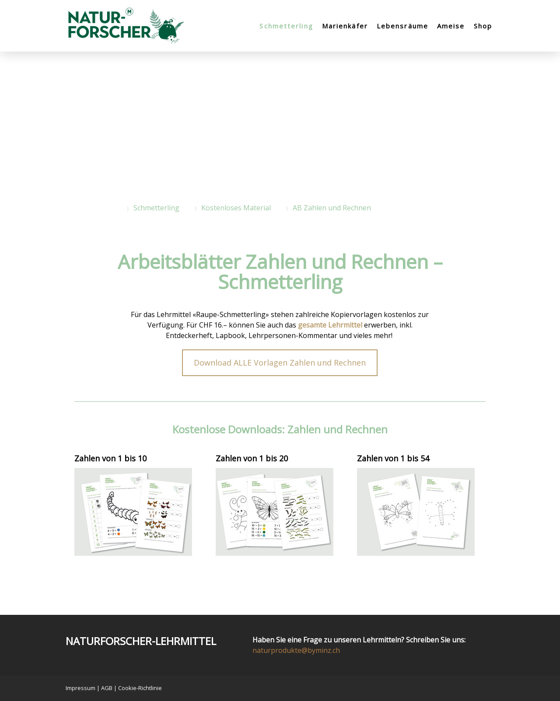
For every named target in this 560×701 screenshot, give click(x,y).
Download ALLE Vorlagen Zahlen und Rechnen (280, 362)
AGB (106, 688)
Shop (483, 25)
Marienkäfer (345, 25)
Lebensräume (402, 25)
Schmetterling (286, 25)
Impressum (80, 688)
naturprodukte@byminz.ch (296, 650)
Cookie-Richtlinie (140, 688)
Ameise (451, 25)
